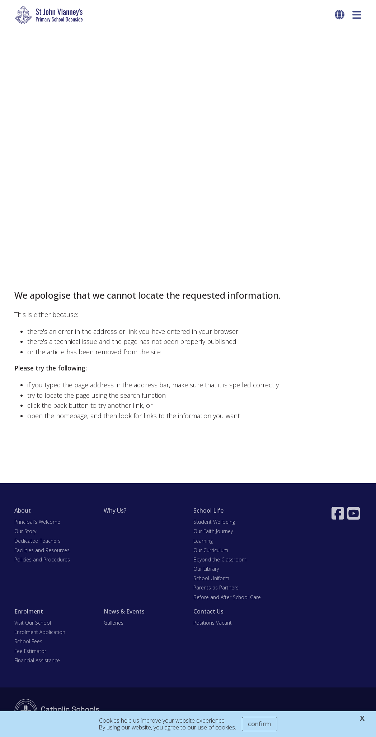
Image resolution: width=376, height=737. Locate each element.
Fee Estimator (30, 651)
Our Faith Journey (213, 531)
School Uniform (211, 578)
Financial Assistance (37, 660)
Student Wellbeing (214, 521)
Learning (203, 540)
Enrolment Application (39, 632)
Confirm (259, 723)
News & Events (124, 611)
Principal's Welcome (37, 521)
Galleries (113, 622)
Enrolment (28, 611)
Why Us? (115, 510)
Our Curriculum (210, 550)
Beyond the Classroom (219, 559)
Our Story (25, 531)
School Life (208, 510)
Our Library (206, 568)
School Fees (28, 641)
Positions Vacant (212, 622)
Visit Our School (32, 622)
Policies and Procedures (42, 559)
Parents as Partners (216, 587)
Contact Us (208, 611)
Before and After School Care (227, 597)
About (22, 510)
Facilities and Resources (42, 550)
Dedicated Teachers (37, 540)
